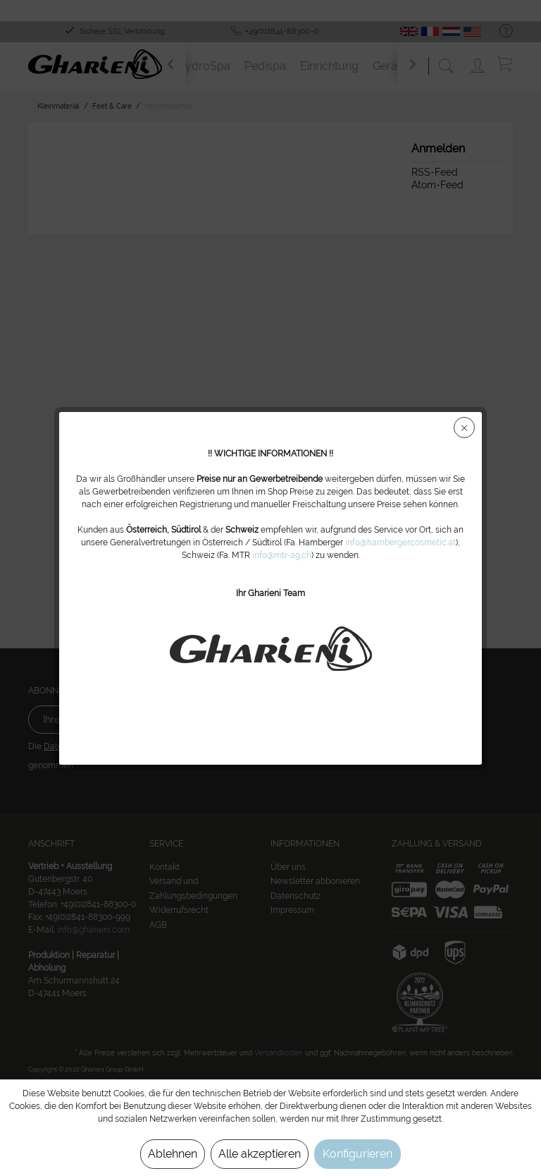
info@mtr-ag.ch (281, 555)
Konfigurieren (357, 1153)
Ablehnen (172, 1153)
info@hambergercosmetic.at (400, 542)
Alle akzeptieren (259, 1153)
